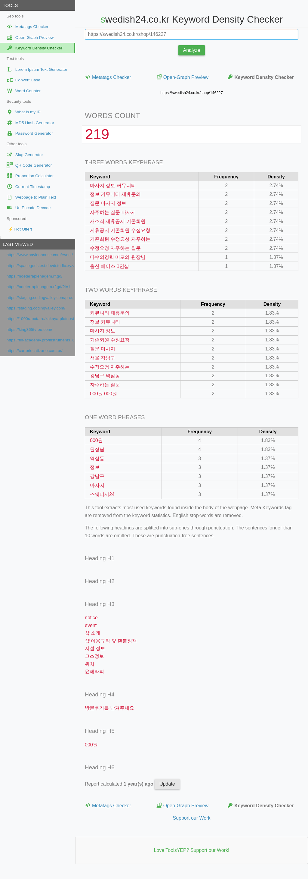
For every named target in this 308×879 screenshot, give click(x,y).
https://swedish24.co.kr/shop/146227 (191, 92)
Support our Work (191, 818)
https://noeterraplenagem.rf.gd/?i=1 (38, 286)
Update (167, 783)
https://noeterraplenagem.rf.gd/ (35, 276)
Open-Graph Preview (182, 77)
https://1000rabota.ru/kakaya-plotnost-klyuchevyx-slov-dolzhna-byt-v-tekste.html (40, 318)
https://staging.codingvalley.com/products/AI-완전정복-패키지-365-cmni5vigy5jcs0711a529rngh (40, 297)
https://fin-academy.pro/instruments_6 (40, 340)
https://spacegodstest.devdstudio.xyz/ (40, 265)
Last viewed (18, 244)
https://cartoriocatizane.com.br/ (35, 350)
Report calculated (120, 783)
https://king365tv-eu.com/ (29, 329)
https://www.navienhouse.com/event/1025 (40, 255)
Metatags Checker (108, 77)
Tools (10, 5)
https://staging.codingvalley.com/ (36, 308)
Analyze (191, 50)
